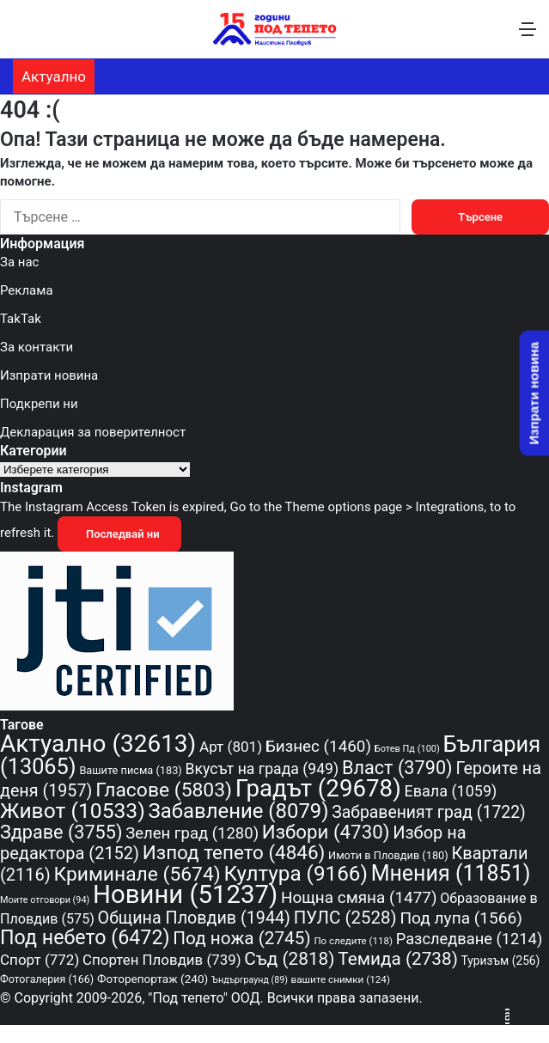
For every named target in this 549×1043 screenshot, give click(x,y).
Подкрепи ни (39, 404)
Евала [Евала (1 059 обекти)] (451, 791)
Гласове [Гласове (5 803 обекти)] (163, 790)
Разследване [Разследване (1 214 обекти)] (469, 939)
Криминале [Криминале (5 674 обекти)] (137, 874)
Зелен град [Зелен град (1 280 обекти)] (192, 833)
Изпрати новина (49, 375)
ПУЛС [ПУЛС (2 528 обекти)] (345, 917)
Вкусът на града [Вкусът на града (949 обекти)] (262, 769)
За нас (19, 262)
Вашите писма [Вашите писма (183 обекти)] (130, 770)
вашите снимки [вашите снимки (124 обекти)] (340, 979)
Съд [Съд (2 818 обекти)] (289, 958)
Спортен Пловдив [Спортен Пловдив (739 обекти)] (161, 959)
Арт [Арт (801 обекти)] (230, 746)
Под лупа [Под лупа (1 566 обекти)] (461, 918)
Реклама (26, 290)
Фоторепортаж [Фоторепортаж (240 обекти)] (152, 978)
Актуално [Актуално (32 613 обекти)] (98, 743)
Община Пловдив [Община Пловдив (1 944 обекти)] (194, 918)
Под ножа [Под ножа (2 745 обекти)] (241, 938)
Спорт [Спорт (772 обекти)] (39, 959)
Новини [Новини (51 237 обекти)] (185, 894)
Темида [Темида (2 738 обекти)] (398, 958)
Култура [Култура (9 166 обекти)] (295, 873)
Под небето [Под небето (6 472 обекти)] (85, 937)
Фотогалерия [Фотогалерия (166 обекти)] (47, 979)
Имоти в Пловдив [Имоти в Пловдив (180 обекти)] (388, 855)
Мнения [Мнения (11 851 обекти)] (451, 873)
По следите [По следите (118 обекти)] (353, 941)
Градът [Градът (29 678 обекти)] (318, 788)
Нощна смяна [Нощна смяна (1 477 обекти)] (359, 897)
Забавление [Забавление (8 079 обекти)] (239, 811)
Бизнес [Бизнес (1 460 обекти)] (318, 746)
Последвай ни (119, 534)
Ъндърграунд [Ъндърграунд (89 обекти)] (249, 979)
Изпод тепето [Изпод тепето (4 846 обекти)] (234, 852)
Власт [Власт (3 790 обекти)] (397, 767)
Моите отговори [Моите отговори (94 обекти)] (44, 900)
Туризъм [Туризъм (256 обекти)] (500, 960)
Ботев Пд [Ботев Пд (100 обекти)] (407, 748)
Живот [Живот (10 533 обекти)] (72, 810)
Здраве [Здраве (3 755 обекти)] (61, 832)
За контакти (36, 347)
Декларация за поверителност (93, 432)
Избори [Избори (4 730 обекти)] (326, 831)
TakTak (20, 318)
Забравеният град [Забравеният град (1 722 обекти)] (428, 812)
